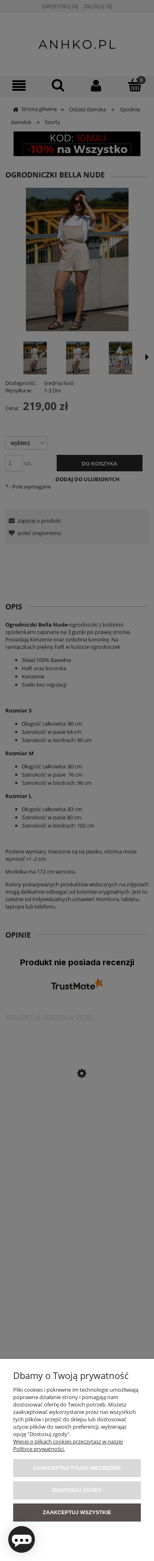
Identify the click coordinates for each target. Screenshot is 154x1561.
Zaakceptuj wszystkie (77, 1512)
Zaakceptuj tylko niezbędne (77, 1468)
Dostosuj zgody (77, 1490)
